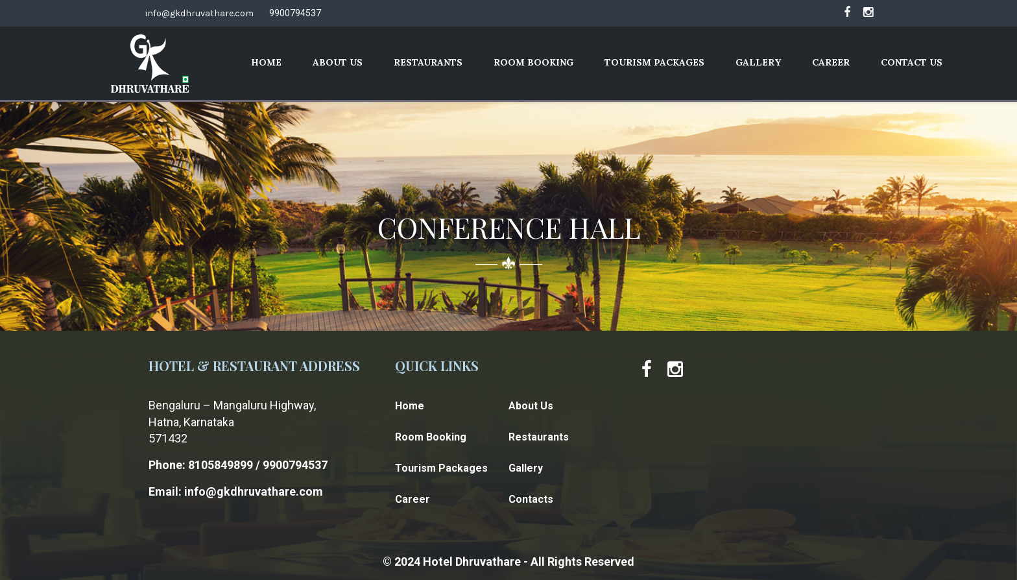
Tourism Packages (654, 62)
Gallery (758, 62)
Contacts (530, 499)
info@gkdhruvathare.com (199, 13)
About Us (338, 62)
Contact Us (911, 62)
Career (831, 62)
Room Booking (533, 62)
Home (266, 62)
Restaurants (428, 62)
